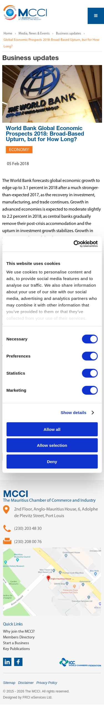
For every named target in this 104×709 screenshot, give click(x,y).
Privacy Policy (46, 683)
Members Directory (19, 637)
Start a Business (16, 643)
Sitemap (9, 683)
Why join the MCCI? (19, 631)
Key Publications (16, 648)
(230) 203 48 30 (28, 528)
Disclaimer (26, 683)
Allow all (52, 429)
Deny (52, 461)
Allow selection (52, 445)
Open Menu (96, 16)
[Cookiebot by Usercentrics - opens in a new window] (74, 244)
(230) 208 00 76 (28, 541)
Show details (74, 412)
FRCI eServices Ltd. (37, 697)
